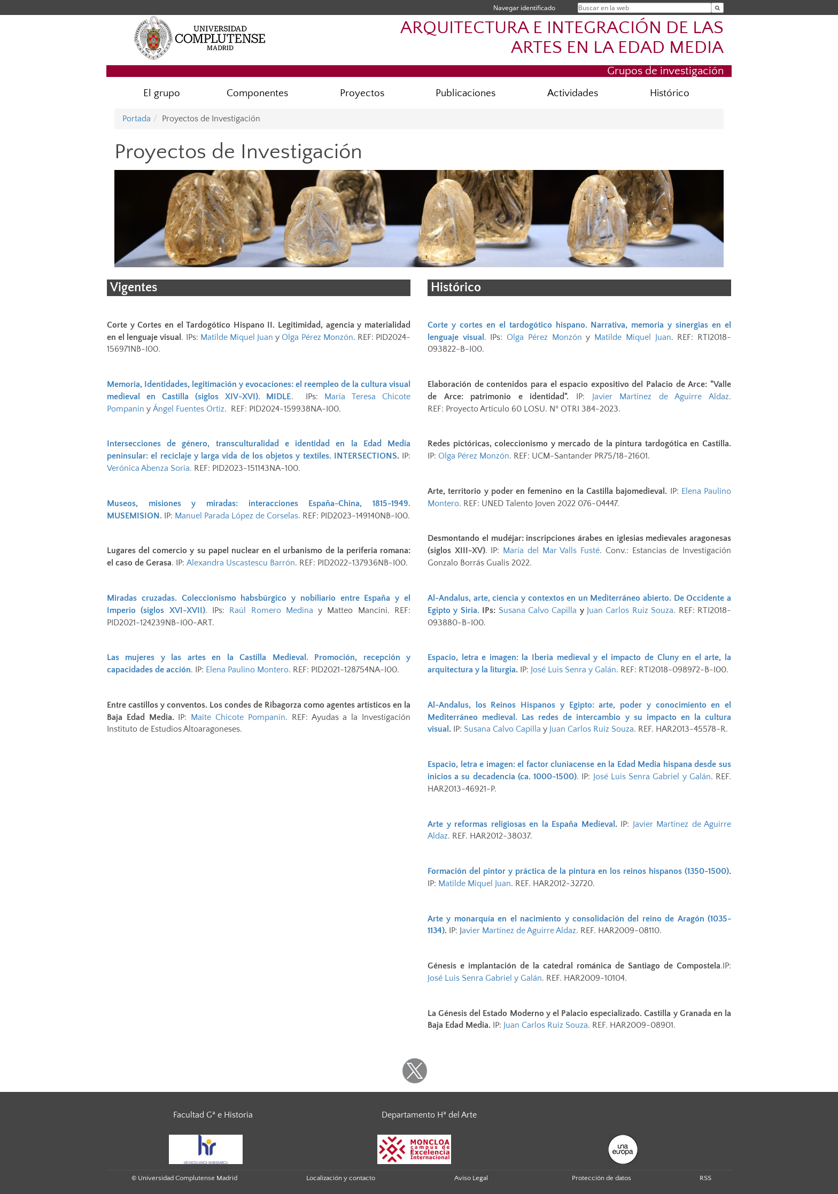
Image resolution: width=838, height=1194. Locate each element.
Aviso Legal (471, 1178)
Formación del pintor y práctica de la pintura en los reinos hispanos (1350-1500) (578, 871)
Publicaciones (465, 93)
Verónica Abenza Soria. (149, 468)
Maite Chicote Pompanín (238, 717)
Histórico (669, 93)
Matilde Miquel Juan (236, 337)
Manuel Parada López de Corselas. (237, 516)
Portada (136, 118)
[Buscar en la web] (717, 8)
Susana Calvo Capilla (538, 610)
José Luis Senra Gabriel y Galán (652, 776)
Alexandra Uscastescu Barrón (241, 563)
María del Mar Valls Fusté (551, 550)
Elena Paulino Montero (247, 669)
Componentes (257, 93)
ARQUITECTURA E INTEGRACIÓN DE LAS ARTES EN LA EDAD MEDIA (562, 38)
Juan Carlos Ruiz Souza (630, 610)
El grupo (161, 93)
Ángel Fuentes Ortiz (188, 409)
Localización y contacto (340, 1178)
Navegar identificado (524, 7)
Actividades (572, 93)
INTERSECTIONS (365, 456)
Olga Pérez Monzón (317, 337)
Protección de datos (601, 1178)
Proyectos (362, 93)
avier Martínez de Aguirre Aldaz (519, 930)
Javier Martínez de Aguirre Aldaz (660, 396)
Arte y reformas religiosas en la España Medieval (521, 824)
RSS (705, 1178)
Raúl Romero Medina (271, 610)
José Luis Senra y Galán (573, 669)
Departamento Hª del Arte (429, 1115)
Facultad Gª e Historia (213, 1115)
